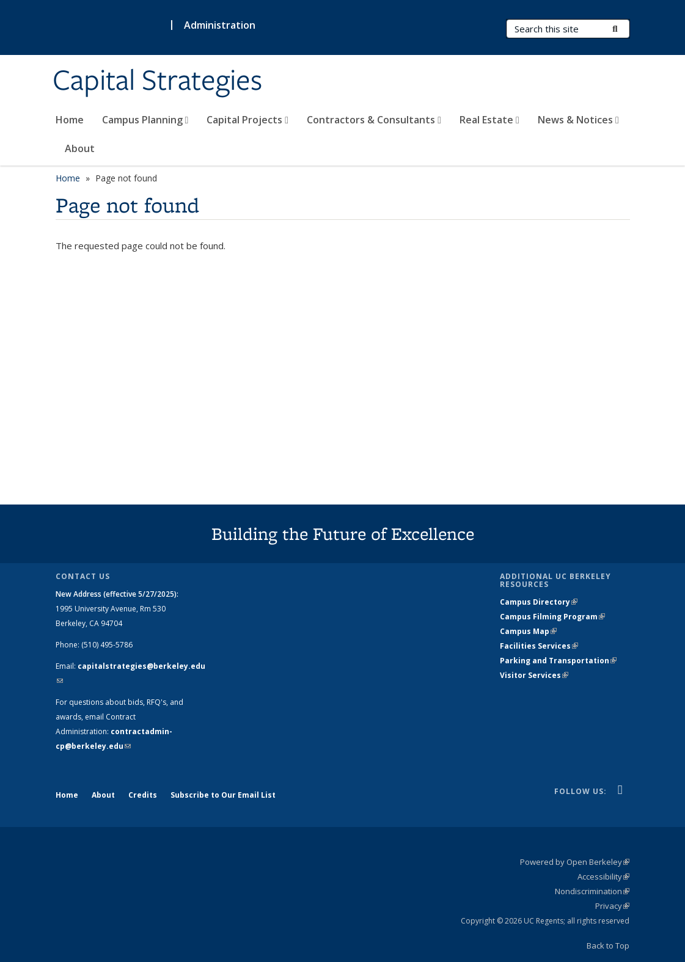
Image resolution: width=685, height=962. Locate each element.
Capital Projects (247, 119)
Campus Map (528, 631)
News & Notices (578, 119)
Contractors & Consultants (374, 119)
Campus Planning (145, 119)
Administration (219, 25)
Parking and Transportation (558, 660)
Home (70, 119)
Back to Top (608, 945)
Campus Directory (538, 602)
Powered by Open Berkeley (574, 861)
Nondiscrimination (592, 891)
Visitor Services (534, 675)
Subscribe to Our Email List (223, 795)
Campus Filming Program (552, 616)
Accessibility (603, 876)
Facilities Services (539, 646)
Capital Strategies (157, 81)
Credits (142, 795)
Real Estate (489, 119)
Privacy (612, 905)
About (80, 148)
